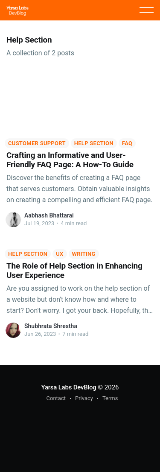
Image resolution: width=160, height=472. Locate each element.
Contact (56, 398)
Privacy (84, 398)
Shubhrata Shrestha (50, 326)
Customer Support (37, 143)
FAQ (127, 143)
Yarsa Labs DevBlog (68, 387)
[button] (147, 10)
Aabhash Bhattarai (49, 215)
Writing (84, 254)
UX (59, 254)
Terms (110, 398)
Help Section (93, 143)
